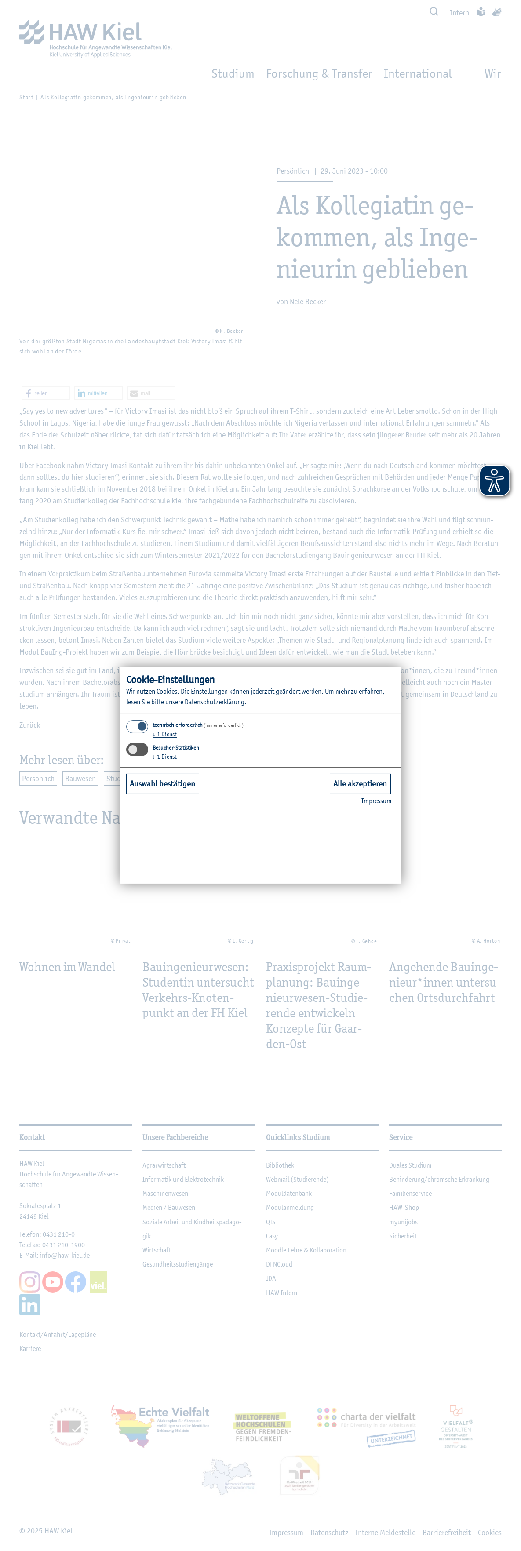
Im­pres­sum (376, 801)
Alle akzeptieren (360, 783)
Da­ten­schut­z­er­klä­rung (214, 702)
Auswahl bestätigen (162, 783)
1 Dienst (165, 734)
